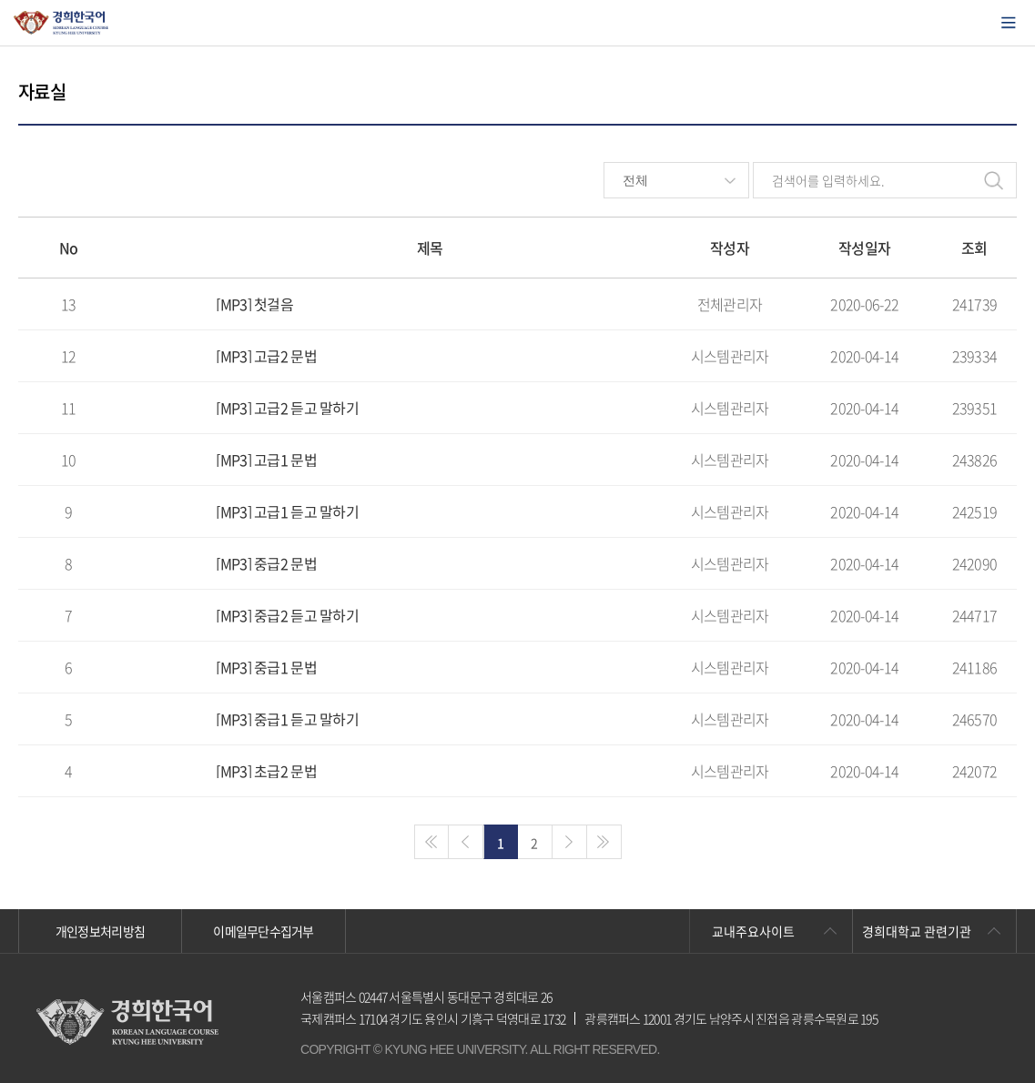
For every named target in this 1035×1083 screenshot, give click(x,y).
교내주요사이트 (753, 931)
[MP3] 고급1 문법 (266, 459)
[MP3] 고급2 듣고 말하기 (287, 407)
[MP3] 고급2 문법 (266, 356)
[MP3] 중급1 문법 (266, 667)
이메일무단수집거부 (263, 931)
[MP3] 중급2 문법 (266, 563)
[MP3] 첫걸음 (254, 304)
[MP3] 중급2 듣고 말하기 (287, 615)
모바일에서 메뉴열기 (1008, 23)
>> (604, 842)
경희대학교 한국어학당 (61, 23)
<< (431, 842)
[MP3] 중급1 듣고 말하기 (287, 719)
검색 (993, 180)
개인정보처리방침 (100, 931)
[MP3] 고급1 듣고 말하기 (287, 511)
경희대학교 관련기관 (916, 931)
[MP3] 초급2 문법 (266, 771)
